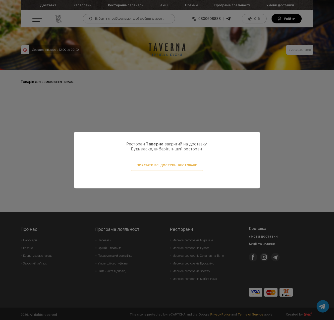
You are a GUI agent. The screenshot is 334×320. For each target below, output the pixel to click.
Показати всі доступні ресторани (167, 165)
